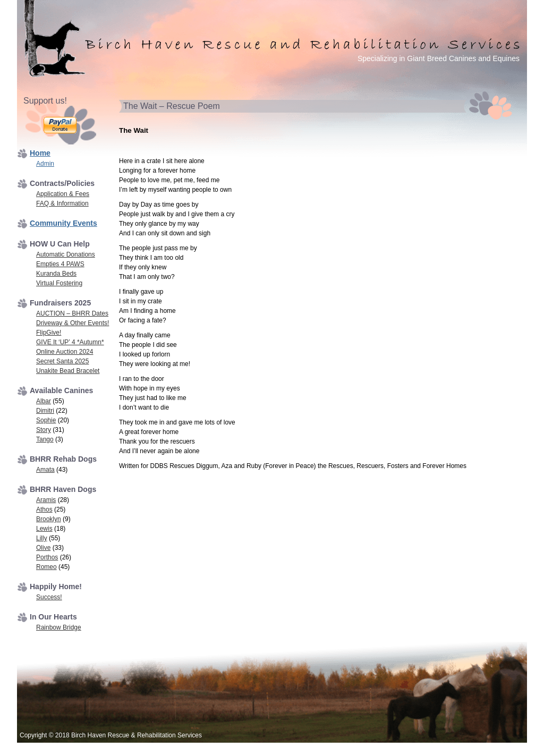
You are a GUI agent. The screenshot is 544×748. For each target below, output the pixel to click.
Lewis (44, 528)
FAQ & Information (62, 203)
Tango (45, 439)
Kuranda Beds (56, 273)
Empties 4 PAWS (60, 264)
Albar (43, 401)
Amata (45, 469)
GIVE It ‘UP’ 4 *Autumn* (70, 342)
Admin (45, 163)
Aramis (46, 500)
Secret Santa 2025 (62, 361)
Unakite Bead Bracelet (67, 371)
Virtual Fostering (59, 283)
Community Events (63, 223)
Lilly (41, 538)
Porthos (47, 557)
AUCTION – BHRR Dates (72, 313)
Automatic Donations (65, 254)
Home (40, 153)
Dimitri (45, 410)
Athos (44, 509)
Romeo (46, 567)
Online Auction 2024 (64, 351)
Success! (49, 597)
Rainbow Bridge (58, 627)
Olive (43, 547)
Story (43, 430)
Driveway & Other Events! (72, 323)
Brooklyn (48, 519)
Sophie (46, 420)
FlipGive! (48, 332)
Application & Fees (62, 194)
